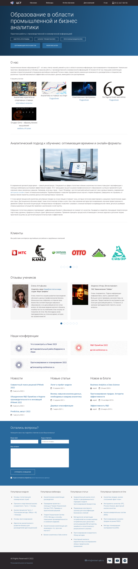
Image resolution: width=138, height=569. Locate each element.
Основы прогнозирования (23, 519)
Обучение (33, 3)
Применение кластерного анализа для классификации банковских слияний (84, 510)
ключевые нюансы (24, 103)
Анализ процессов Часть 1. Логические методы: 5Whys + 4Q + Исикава (25, 512)
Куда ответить (46, 438)
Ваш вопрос (15, 446)
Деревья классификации (62, 406)
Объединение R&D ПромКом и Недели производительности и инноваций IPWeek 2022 (28, 400)
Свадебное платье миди (52, 289)
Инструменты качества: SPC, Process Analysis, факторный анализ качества (114, 506)
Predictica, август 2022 (20, 411)
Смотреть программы (21, 39)
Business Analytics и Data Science (105, 385)
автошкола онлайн (17, 192)
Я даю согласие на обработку (30, 478)
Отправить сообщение (22, 472)
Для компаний (89, 3)
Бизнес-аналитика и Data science (55, 535)
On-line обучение (68, 3)
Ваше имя (14, 438)
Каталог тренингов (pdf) (46, 39)
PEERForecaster (52, 45)
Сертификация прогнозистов (25, 45)
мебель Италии (24, 128)
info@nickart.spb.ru (94, 560)
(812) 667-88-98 (120, 3)
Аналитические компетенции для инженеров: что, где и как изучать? (55, 528)
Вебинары (49, 3)
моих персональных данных (41, 478)
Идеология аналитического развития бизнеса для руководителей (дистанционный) (25, 525)
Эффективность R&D (99, 406)
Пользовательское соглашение (22, 563)
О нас (106, 3)
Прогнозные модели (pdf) (73, 39)
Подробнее (54, 98)
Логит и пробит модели (61, 385)
